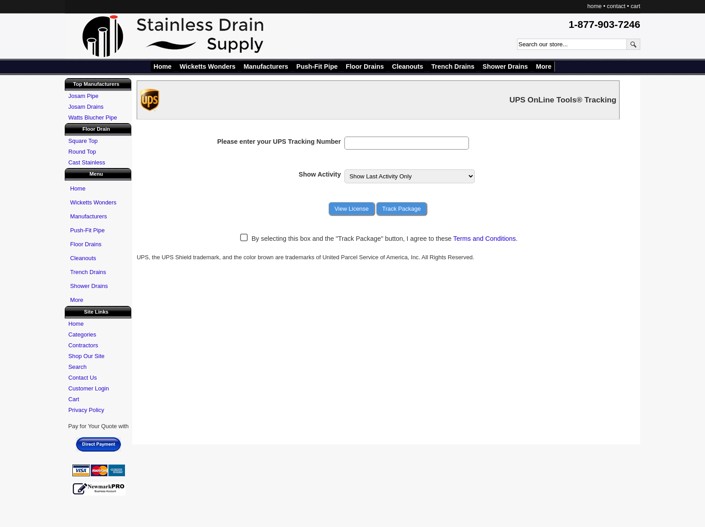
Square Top (83, 140)
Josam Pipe (83, 96)
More (543, 66)
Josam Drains (85, 106)
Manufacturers (266, 66)
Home (163, 66)
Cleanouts (408, 66)
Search (77, 366)
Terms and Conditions (484, 238)
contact (616, 6)
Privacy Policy (86, 410)
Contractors (83, 345)
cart (635, 6)
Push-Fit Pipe (317, 66)
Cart (73, 399)
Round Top (82, 151)
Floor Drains (365, 66)
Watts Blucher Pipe (92, 117)
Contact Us (82, 377)
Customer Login (88, 388)
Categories (82, 334)
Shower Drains (505, 66)
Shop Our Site (86, 356)
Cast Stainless (86, 162)
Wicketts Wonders (208, 66)
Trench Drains (452, 66)
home (594, 6)
